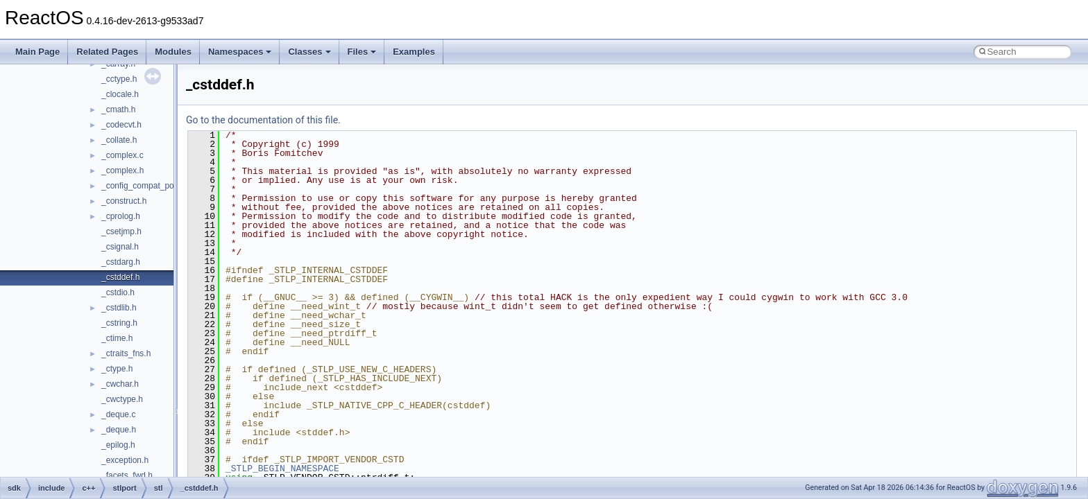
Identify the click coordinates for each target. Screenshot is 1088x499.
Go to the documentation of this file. (263, 119)
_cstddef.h (120, 277)
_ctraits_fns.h (126, 353)
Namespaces (240, 51)
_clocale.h (120, 94)
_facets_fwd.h (127, 475)
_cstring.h (119, 323)
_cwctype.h (122, 399)
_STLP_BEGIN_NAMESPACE (282, 468)
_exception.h (124, 460)
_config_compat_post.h (144, 186)
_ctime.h (117, 338)
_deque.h (118, 430)
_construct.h (123, 201)
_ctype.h (117, 369)
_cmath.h (118, 109)
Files (362, 51)
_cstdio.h (118, 292)
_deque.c (118, 414)
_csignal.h (120, 247)
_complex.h (122, 170)
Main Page (37, 51)
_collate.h (119, 140)
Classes (309, 51)
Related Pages (107, 51)
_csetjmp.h (121, 231)
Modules (173, 51)
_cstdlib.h (119, 308)
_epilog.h (118, 445)
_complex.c (122, 155)
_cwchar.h (120, 384)
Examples (414, 51)
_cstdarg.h (120, 262)
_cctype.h (119, 79)
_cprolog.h (120, 216)
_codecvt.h (121, 125)
